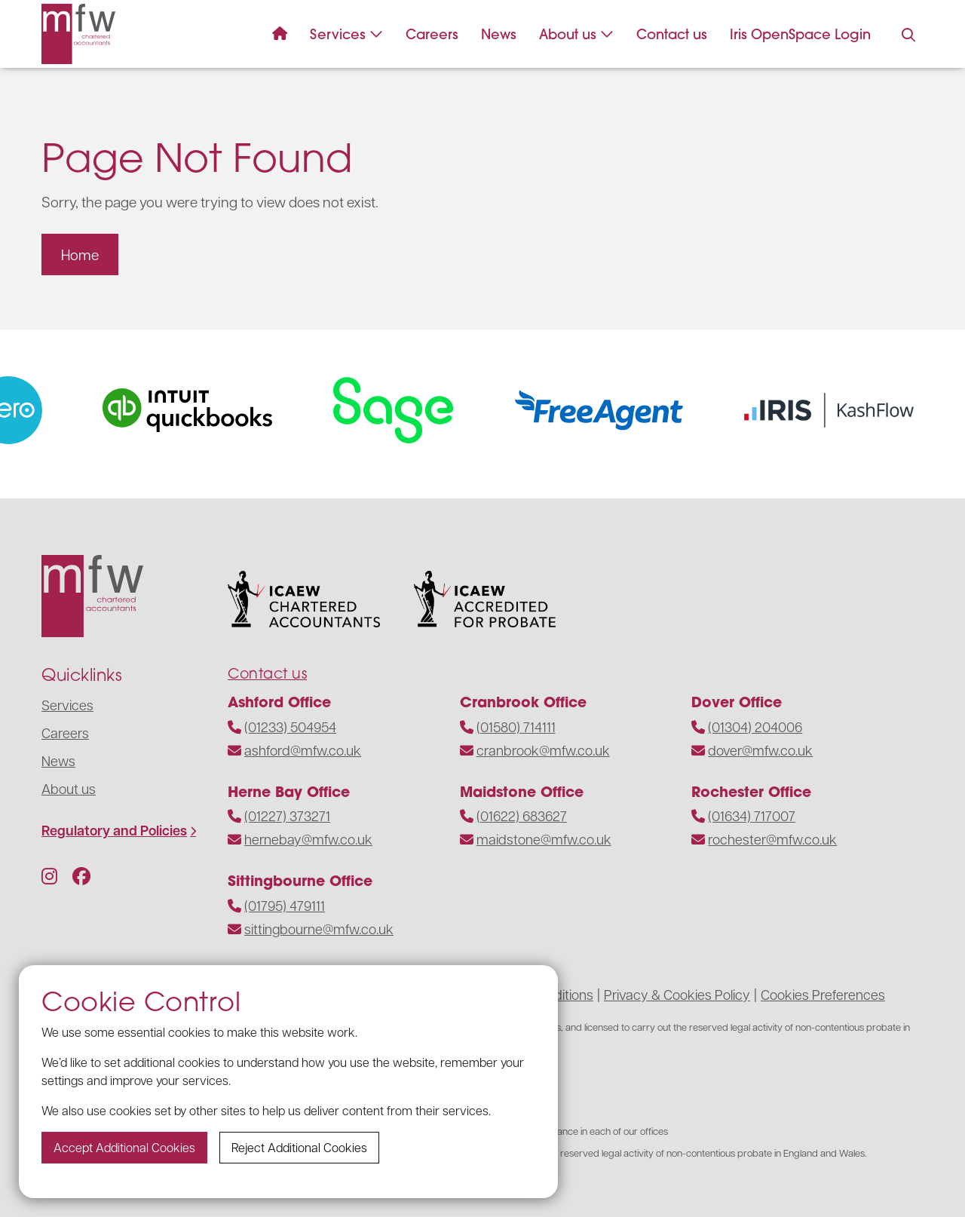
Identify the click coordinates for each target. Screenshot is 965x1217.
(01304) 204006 (755, 726)
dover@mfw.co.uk (760, 750)
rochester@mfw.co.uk (772, 839)
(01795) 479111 (284, 905)
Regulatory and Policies (114, 830)
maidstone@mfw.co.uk (543, 839)
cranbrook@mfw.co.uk (543, 750)
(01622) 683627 (521, 815)
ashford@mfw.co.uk (302, 750)
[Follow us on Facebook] (81, 875)
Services (346, 34)
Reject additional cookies (299, 1147)
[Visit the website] (201, 410)
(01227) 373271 (287, 815)
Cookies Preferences (823, 994)
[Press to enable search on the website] (908, 35)
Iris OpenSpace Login (800, 34)
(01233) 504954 (290, 726)
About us (576, 34)
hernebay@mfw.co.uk (308, 839)
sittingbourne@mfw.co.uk (319, 928)
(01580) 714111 (516, 726)
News (498, 34)
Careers (432, 34)
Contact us (671, 34)
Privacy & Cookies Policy (677, 994)
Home (80, 254)
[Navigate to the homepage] (78, 34)
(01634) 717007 (751, 815)
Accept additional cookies (124, 1147)
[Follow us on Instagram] (49, 875)
